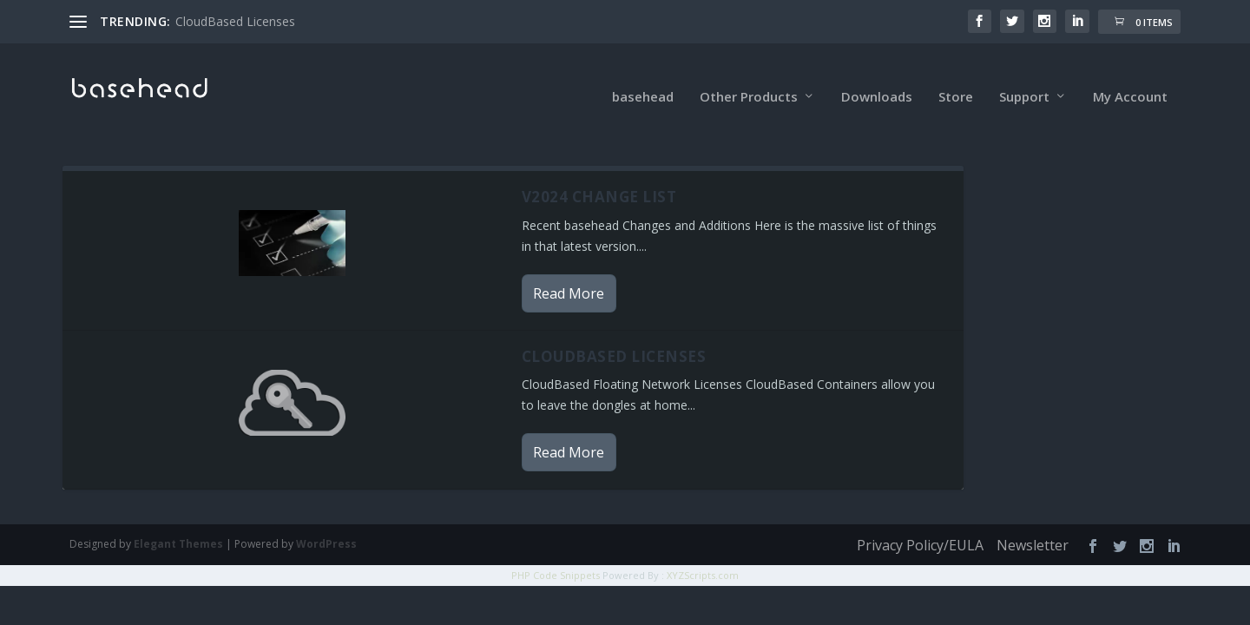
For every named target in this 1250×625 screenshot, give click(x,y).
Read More (568, 274)
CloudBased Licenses (235, 21)
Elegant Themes (178, 525)
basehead (643, 78)
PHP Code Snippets (555, 556)
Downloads (876, 78)
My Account (1130, 78)
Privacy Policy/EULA (920, 526)
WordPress (326, 525)
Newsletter (1033, 526)
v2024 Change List (599, 178)
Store (955, 78)
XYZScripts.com (703, 556)
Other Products (749, 78)
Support (1024, 78)
